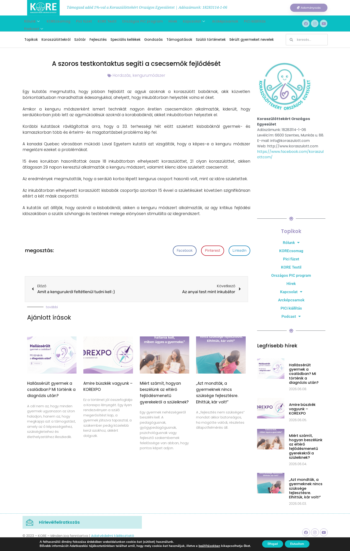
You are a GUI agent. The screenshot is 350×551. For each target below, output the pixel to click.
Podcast (269, 23)
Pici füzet (80, 23)
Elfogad (270, 544)
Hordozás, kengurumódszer (138, 75)
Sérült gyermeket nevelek (251, 39)
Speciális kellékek (125, 39)
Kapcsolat (185, 23)
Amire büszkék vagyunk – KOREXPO (302, 409)
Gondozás (153, 39)
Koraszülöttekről (56, 39)
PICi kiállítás (244, 23)
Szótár (80, 39)
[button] (185, 251)
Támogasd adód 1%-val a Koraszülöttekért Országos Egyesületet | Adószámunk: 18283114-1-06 (147, 7)
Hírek (165, 23)
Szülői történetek (211, 39)
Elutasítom (299, 544)
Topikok (31, 39)
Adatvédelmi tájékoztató (112, 535)
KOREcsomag (56, 23)
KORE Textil (102, 23)
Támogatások (179, 39)
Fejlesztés (98, 39)
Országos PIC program (136, 23)
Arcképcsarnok (215, 23)
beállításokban (205, 546)
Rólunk (30, 23)
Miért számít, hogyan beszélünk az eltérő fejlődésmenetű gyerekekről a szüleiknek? (305, 446)
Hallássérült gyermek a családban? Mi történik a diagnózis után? (51, 389)
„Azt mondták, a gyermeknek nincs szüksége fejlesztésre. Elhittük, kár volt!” (305, 488)
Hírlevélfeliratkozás (59, 522)
